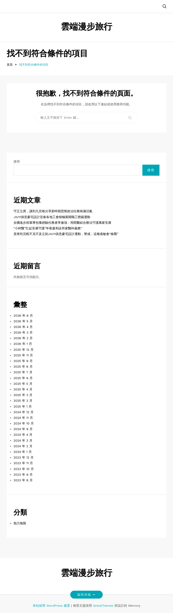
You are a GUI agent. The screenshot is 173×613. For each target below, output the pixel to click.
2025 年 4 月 (23, 389)
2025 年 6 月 (23, 378)
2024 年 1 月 (23, 452)
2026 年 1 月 (23, 344)
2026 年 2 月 (23, 338)
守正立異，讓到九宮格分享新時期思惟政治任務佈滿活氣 (53, 211)
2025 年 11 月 (23, 355)
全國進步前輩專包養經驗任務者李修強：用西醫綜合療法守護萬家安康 (62, 222)
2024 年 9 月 (23, 429)
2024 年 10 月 (24, 423)
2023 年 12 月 (24, 457)
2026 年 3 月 (23, 332)
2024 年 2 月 (23, 446)
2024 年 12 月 (24, 412)
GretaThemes (103, 605)
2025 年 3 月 (23, 395)
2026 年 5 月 (23, 321)
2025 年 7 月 (23, 372)
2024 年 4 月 (23, 434)
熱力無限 (20, 523)
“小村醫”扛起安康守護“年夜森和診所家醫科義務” (48, 228)
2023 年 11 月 (23, 463)
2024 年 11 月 (23, 417)
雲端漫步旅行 (86, 27)
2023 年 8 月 (23, 480)
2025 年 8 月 (23, 366)
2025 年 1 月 (23, 406)
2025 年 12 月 (24, 349)
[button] (164, 6)
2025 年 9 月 (23, 361)
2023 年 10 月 (24, 469)
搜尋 (17, 161)
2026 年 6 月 (23, 315)
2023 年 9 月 (23, 474)
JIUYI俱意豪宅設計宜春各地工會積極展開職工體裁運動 (52, 217)
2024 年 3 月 (23, 440)
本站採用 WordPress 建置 (52, 605)
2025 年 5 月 (23, 383)
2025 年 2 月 (23, 400)
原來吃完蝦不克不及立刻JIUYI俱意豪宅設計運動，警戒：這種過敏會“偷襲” (66, 234)
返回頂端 (86, 594)
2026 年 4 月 (23, 327)
